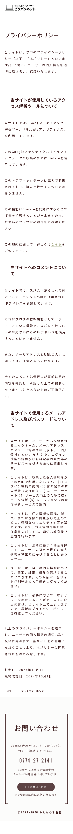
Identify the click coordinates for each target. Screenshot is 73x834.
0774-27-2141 (35, 760)
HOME (8, 690)
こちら (56, 244)
